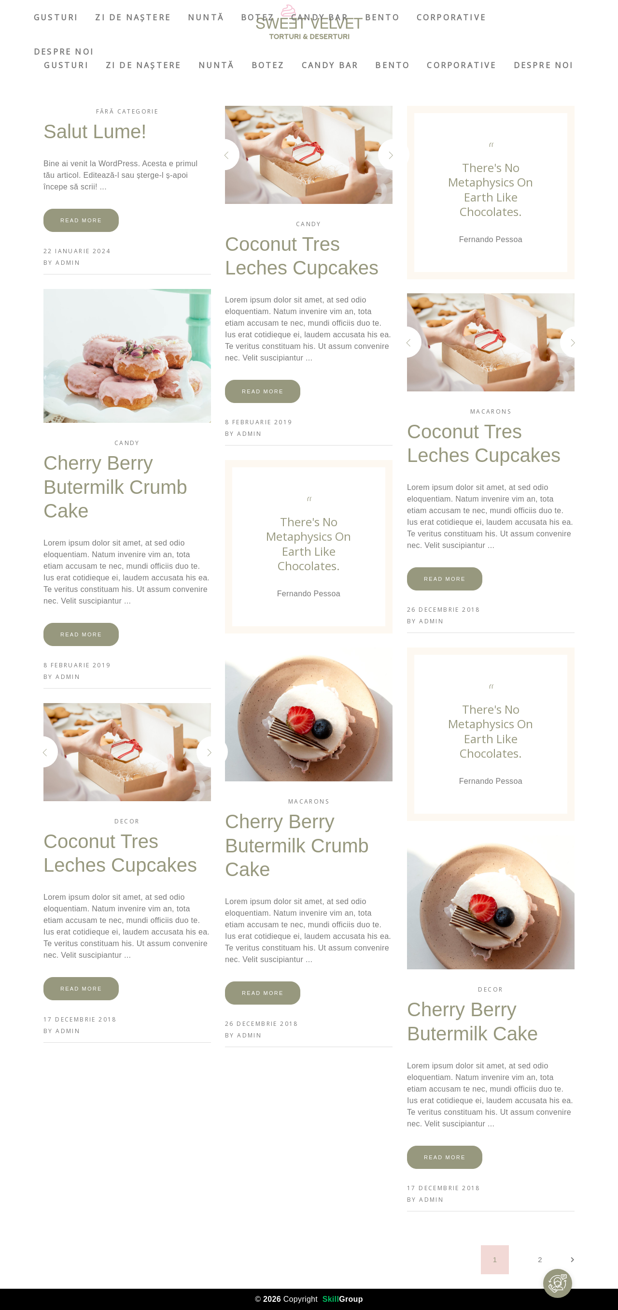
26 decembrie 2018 (443, 609)
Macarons (490, 411)
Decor (127, 821)
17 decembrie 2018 (80, 1019)
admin (68, 263)
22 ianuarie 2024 (77, 251)
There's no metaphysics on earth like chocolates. (490, 189)
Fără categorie (127, 111)
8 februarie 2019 (258, 422)
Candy (309, 224)
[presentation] (240, 155)
